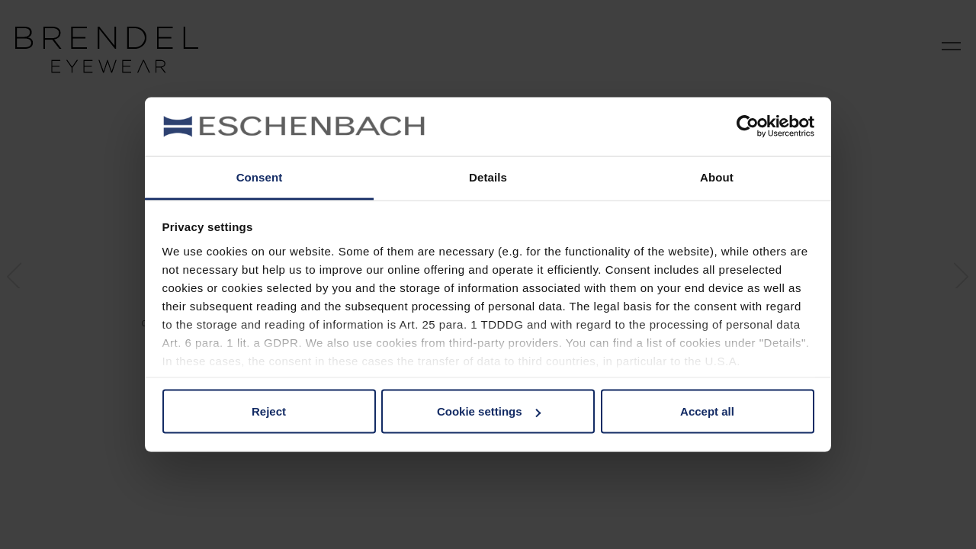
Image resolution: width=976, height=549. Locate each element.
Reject (269, 411)
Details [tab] (488, 176)
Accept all (707, 411)
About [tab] (717, 176)
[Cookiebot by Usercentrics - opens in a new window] (747, 126)
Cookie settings (489, 411)
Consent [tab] (259, 176)
